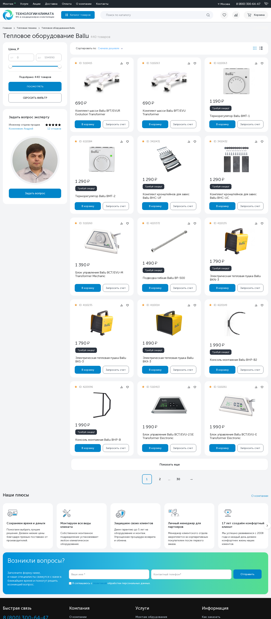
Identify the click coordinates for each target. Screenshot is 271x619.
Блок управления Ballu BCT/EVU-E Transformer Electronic (233, 436)
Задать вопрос (35, 193)
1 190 (217, 101)
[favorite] (226, 15)
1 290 (82, 181)
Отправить (247, 574)
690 (81, 103)
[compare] (236, 15)
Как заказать (211, 617)
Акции (36, 3)
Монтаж (8, 3)
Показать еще (170, 464)
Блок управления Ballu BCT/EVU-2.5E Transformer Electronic (167, 436)
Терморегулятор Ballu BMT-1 (230, 116)
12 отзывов (54, 128)
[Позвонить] (264, 4)
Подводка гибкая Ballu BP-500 (163, 278)
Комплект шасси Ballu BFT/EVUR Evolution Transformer (97, 112)
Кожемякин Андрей (21, 128)
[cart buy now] (256, 15)
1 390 (82, 264)
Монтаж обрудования (151, 617)
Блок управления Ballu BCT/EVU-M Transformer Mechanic (99, 274)
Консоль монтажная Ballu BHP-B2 (233, 359)
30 (178, 479)
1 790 (217, 261)
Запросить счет (116, 124)
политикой (100, 583)
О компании (83, 3)
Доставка (51, 3)
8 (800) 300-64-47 (248, 4)
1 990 (217, 345)
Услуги (24, 3)
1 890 (149, 343)
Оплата (67, 3)
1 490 (149, 263)
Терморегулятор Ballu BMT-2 (95, 196)
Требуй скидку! (220, 108)
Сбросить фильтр (35, 97)
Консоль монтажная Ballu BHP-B (98, 439)
